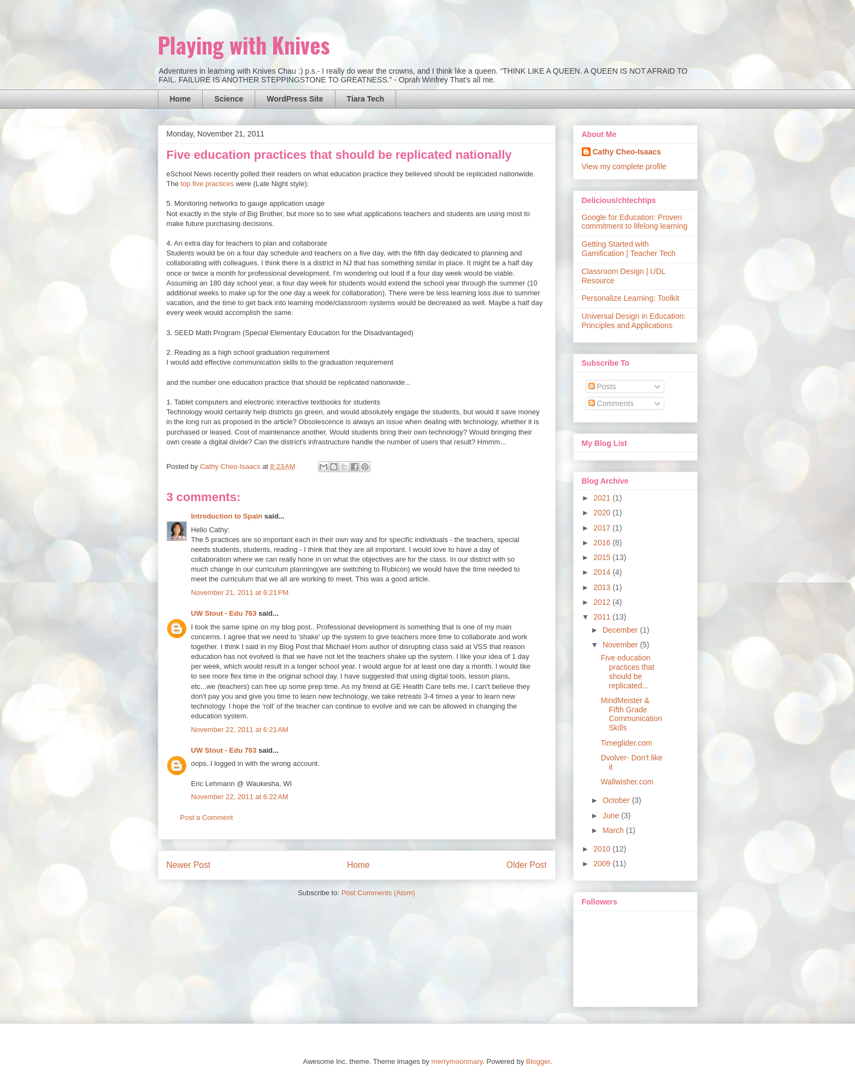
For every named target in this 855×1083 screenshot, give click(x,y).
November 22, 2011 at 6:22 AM (239, 797)
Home (180, 98)
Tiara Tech (366, 98)
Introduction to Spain (227, 516)
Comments (611, 403)
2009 (602, 863)
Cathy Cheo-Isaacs (627, 151)
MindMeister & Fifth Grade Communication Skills (631, 714)
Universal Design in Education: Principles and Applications (634, 321)
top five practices (207, 184)
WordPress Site (295, 98)
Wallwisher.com (626, 781)
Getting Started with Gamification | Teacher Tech (629, 249)
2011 (602, 616)
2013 (602, 587)
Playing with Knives (244, 44)
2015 (602, 557)
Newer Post (189, 865)
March (614, 830)
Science (228, 98)
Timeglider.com (626, 743)
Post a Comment (206, 817)
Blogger (538, 1061)
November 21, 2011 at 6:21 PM (240, 592)
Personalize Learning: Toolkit (631, 298)
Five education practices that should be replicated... (627, 671)
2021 (602, 497)
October (617, 800)
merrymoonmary (457, 1061)
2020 (602, 512)
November (621, 644)
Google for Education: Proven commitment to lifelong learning (635, 222)
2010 (602, 848)
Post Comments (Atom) (378, 893)
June (612, 815)
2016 (602, 542)
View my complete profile (624, 166)
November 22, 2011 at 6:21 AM (239, 729)
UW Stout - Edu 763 (224, 613)
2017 (602, 527)
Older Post (526, 865)
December (621, 630)
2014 (602, 572)
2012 (602, 602)
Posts (602, 386)
